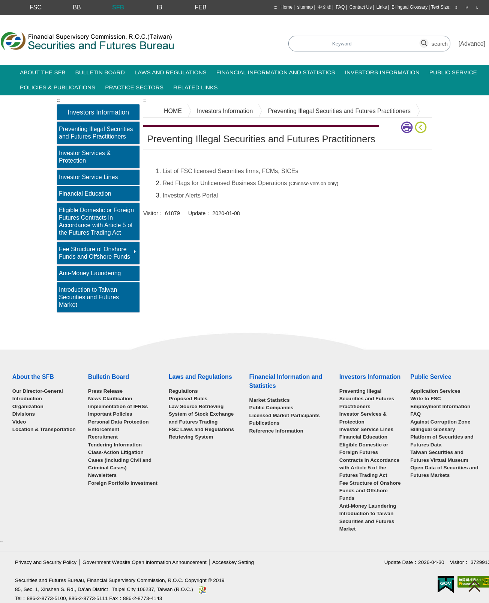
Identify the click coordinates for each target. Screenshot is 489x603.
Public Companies (271, 407)
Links (381, 7)
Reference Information (276, 431)
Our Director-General (37, 391)
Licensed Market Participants (284, 415)
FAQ (340, 7)
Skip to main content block (35, 19)
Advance (471, 44)
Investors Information (225, 111)
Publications (264, 423)
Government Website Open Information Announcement (144, 562)
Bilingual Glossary (410, 7)
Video (19, 422)
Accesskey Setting (233, 562)
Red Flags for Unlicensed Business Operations (225, 183)
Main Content (161, 161)
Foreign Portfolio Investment (123, 483)
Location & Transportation (44, 429)
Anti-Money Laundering (90, 273)
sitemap (305, 7)
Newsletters (102, 475)
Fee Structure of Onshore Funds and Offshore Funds (94, 253)
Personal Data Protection (118, 422)
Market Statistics (269, 400)
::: (275, 7)
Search (215, 44)
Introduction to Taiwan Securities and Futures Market (89, 297)
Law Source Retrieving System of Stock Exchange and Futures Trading (201, 414)
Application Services (435, 391)
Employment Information (440, 406)
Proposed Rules (188, 398)
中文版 (324, 7)
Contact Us (361, 7)
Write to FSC (425, 398)
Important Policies (110, 414)
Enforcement (103, 429)
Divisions (23, 414)
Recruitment (103, 437)
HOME (173, 111)
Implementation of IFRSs (118, 406)
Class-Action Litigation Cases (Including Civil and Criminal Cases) (120, 459)
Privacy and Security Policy (45, 562)
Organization (28, 406)
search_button (342, 39)
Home (286, 7)
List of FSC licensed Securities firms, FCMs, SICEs (230, 171)
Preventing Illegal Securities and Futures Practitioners (96, 133)
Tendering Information (115, 445)
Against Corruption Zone (440, 422)
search (428, 39)
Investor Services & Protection (85, 157)
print (407, 127)
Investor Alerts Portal (190, 195)
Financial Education (85, 193)
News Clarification (110, 398)
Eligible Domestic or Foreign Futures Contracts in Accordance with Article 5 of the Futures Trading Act (96, 221)
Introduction (27, 398)
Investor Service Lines (88, 177)
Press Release (105, 391)
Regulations (183, 391)
